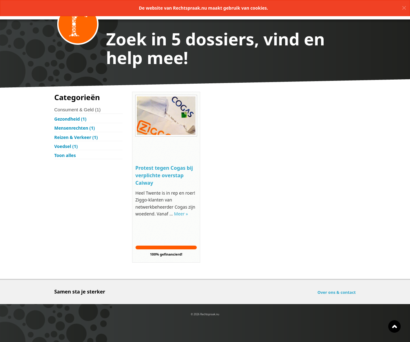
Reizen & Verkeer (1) (76, 137)
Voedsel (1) (66, 146)
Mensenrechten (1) (74, 128)
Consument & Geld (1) (77, 109)
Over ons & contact (336, 292)
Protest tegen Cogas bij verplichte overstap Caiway (164, 175)
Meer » (181, 214)
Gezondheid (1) (70, 119)
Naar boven (394, 326)
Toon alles (65, 155)
